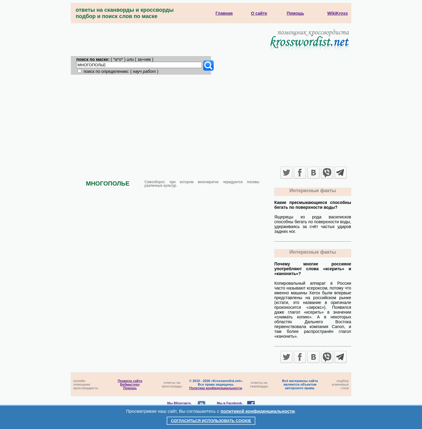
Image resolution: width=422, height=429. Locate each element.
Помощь (130, 388)
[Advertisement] (211, 120)
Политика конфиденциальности (215, 388)
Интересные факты (312, 190)
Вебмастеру (130, 384)
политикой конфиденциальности (258, 411)
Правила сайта (130, 381)
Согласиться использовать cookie (211, 420)
